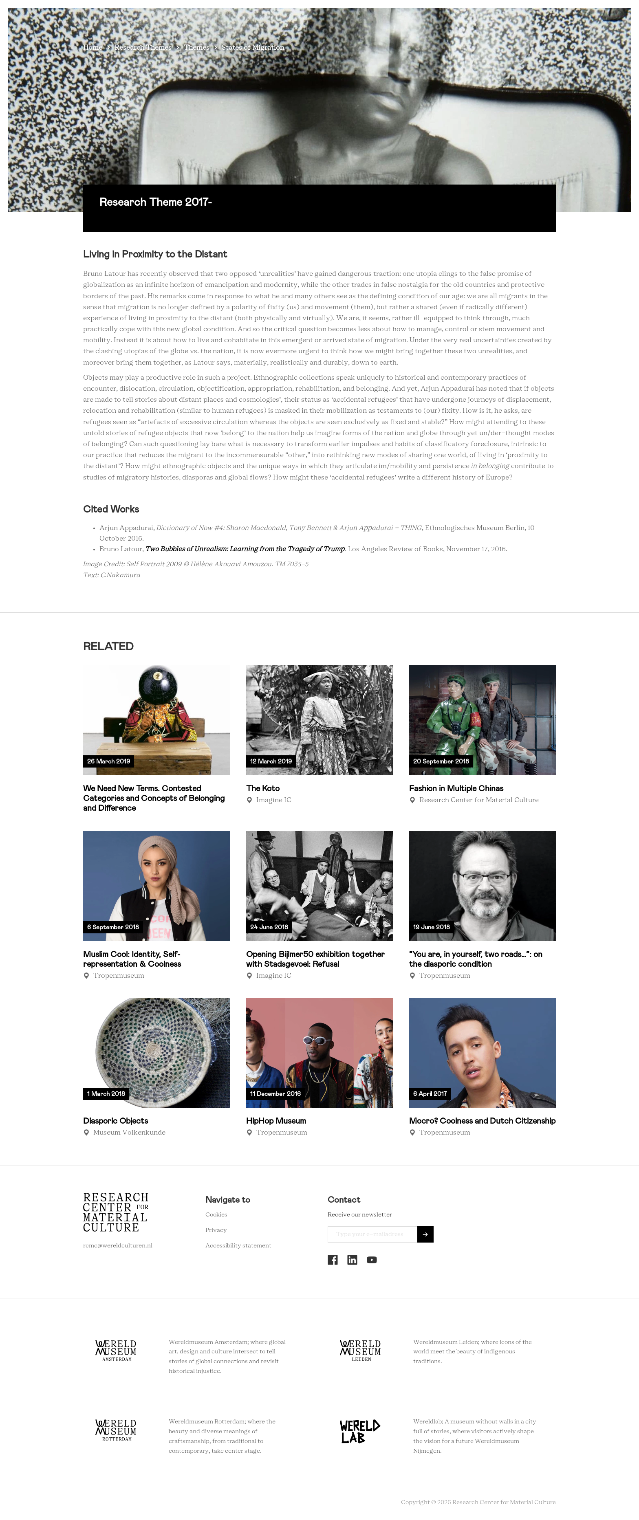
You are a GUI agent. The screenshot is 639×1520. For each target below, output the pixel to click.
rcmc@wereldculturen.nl (117, 1246)
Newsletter (493, 20)
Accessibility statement (238, 1246)
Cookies (216, 1215)
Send (425, 1234)
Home (92, 47)
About (420, 20)
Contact (453, 20)
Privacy (216, 1230)
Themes (196, 47)
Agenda (388, 20)
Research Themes (143, 47)
